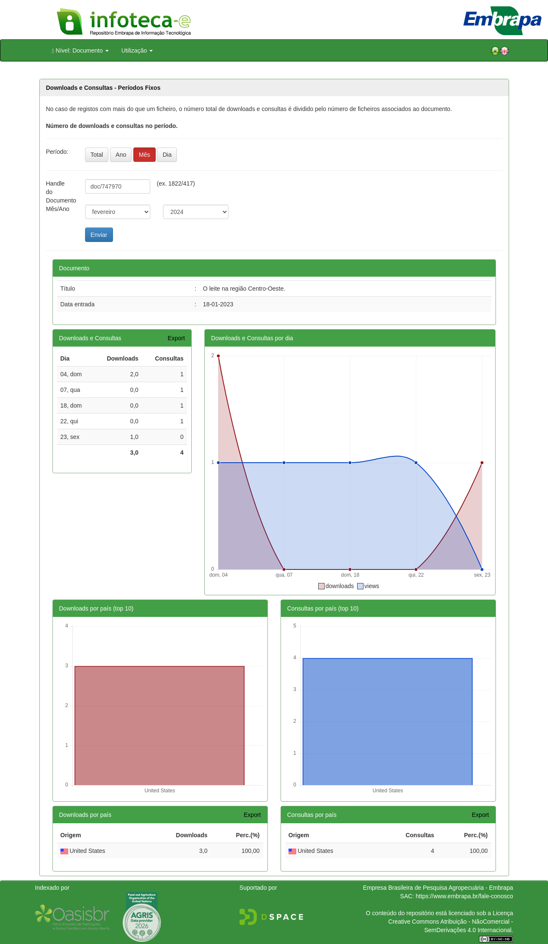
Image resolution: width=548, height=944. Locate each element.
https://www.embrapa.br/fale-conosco (464, 896)
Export (176, 338)
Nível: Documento (80, 50)
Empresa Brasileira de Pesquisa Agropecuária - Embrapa (438, 887)
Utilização (137, 50)
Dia (166, 154)
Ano (121, 154)
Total (97, 154)
